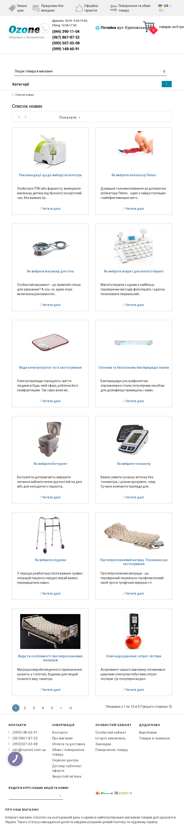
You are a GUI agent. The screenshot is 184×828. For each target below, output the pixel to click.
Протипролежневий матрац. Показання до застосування (134, 562)
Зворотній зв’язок (67, 776)
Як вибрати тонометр (134, 464)
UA (166, 6)
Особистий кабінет (110, 732)
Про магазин (62, 738)
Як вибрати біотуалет (50, 464)
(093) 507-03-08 (65, 43)
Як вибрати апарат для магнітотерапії (134, 271)
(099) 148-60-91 (65, 49)
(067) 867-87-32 (65, 37)
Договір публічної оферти (67, 768)
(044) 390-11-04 (65, 31)
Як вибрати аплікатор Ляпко (133, 175)
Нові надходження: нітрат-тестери (133, 656)
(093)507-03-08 (25, 744)
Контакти (60, 732)
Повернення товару (111, 750)
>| (70, 708)
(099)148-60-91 (25, 732)
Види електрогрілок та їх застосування (50, 367)
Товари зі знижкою (154, 738)
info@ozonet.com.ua (29, 750)
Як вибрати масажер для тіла (50, 271)
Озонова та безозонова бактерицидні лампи (133, 367)
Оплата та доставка (68, 744)
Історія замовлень (110, 738)
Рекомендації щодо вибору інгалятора (50, 175)
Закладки (103, 744)
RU (161, 10)
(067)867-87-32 (25, 738)
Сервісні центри (65, 760)
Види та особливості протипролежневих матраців (50, 658)
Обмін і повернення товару (68, 752)
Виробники (148, 732)
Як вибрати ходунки (50, 560)
